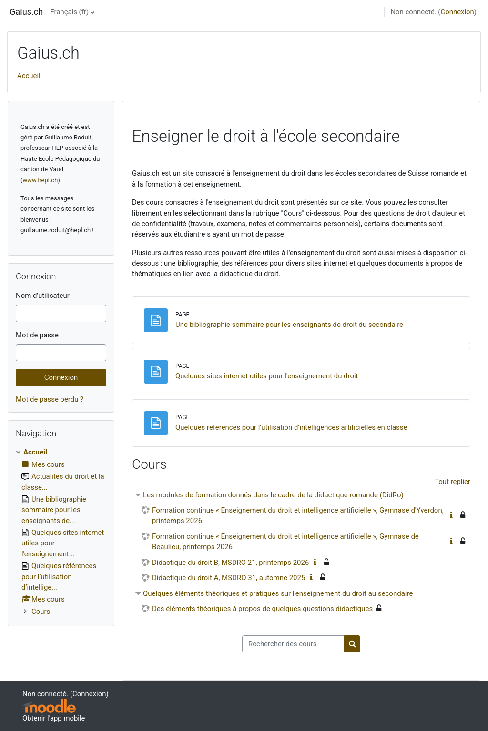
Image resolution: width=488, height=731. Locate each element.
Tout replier (452, 481)
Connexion (457, 12)
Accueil (29, 75)
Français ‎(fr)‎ (70, 12)
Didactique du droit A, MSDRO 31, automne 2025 (228, 577)
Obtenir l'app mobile (53, 718)
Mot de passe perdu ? (49, 399)
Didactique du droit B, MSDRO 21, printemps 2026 (230, 562)
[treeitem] (61, 532)
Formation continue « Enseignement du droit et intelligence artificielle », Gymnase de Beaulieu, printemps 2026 (285, 542)
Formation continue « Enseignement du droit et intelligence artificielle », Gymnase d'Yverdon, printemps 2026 (298, 515)
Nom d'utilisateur (43, 295)
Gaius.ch (26, 12)
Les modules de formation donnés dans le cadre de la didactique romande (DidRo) (273, 495)
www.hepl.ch (40, 180)
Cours (40, 611)
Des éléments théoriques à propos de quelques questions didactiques (262, 608)
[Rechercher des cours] (293, 643)
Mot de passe (37, 335)
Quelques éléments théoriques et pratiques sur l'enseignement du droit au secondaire (278, 593)
